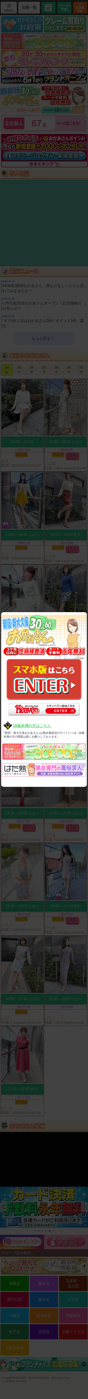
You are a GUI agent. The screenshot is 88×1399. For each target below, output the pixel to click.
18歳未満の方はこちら (32, 726)
